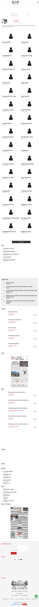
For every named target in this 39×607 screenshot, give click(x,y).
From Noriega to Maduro (8, 164)
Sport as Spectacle (7, 480)
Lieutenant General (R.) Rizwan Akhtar (16, 410)
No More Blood (6, 483)
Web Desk (11, 418)
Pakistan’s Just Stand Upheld (9, 260)
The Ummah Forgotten (8, 471)
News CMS (19, 604)
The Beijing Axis (24, 42)
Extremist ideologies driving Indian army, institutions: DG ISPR (19, 286)
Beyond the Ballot (25, 96)
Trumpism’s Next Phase (26, 191)
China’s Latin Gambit (26, 177)
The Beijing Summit (7, 55)
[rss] (24, 560)
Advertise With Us (6, 599)
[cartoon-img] (10, 457)
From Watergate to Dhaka (27, 137)
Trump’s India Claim (25, 110)
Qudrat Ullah (12, 337)
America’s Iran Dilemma (8, 137)
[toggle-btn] (37, 2)
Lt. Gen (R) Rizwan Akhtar (14, 426)
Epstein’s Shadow (6, 82)
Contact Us (12, 599)
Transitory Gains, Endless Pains (14, 319)
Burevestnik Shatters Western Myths (10, 218)
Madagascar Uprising (26, 231)
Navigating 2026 (6, 191)
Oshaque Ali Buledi (12, 345)
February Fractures (10, 282)
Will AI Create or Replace (8, 489)
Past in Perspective (7, 257)
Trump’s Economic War (26, 123)
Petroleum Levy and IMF (8, 500)
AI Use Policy (33, 599)
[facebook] (7, 284)
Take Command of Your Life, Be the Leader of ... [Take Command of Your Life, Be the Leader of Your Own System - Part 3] (18, 424)
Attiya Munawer (12, 329)
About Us (16, 599)
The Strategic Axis (7, 474)
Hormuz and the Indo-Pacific (9, 96)
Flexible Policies (6, 495)
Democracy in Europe (12, 311)
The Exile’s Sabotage (7, 123)
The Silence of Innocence (8, 248)
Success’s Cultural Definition (9, 251)
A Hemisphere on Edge (7, 110)
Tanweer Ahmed (12, 402)
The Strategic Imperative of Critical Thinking (17, 408)
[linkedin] (9, 284)
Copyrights (28, 599)
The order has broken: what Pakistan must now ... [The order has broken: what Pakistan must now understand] (18, 400)
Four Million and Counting (13, 335)
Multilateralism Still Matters (27, 164)
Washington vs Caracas (26, 204)
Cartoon (3, 463)
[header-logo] (15, 2)
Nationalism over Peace (7, 177)
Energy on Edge (24, 82)
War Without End (7, 477)
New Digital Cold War (26, 218)
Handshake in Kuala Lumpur (9, 231)
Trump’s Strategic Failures (13, 343)
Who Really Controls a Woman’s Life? (11, 254)
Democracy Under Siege (26, 55)
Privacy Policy (22, 599)
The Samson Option (25, 69)
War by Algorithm (6, 42)
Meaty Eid (5, 498)
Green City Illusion (12, 327)
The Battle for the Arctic (8, 204)
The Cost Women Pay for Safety (9, 492)
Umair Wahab (11, 394)
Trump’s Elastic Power (7, 150)
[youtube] (21, 560)
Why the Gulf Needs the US (8, 69)
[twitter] (8, 284)
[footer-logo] (19, 585)
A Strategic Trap (24, 150)
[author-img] (5, 313)
